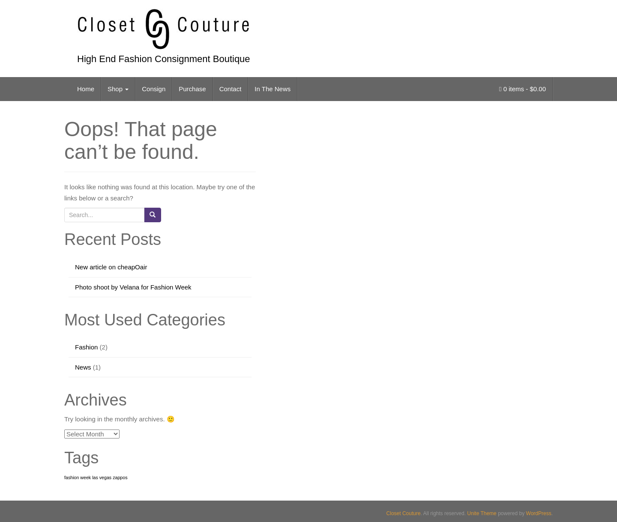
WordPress (538, 513)
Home (85, 88)
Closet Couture (403, 513)
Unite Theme (481, 513)
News (83, 367)
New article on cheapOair (111, 267)
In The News (273, 88)
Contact (230, 88)
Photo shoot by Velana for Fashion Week (133, 287)
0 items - (522, 88)
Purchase (192, 88)
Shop (118, 88)
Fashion (86, 347)
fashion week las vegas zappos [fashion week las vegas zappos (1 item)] (96, 477)
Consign (153, 88)
